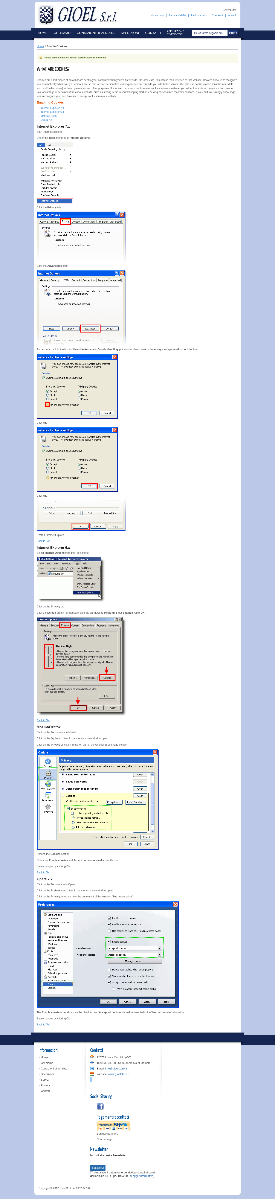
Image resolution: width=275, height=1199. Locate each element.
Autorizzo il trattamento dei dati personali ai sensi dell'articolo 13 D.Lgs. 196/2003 (122, 1174)
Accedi (232, 15)
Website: (102, 1074)
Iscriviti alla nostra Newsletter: (108, 1155)
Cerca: (192, 33)
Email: (100, 1068)
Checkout (217, 15)
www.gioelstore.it (118, 1074)
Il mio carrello (198, 15)
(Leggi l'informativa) (142, 1176)
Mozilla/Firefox (49, 115)
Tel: (99, 1063)
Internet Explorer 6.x (52, 111)
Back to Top (43, 541)
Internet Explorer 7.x (52, 108)
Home (40, 46)
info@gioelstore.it (116, 1068)
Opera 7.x (46, 119)
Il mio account (156, 15)
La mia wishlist (177, 15)
